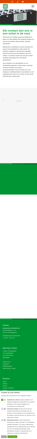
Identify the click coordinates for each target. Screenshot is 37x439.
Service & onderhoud (8, 388)
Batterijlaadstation (7, 366)
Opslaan (4, 436)
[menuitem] (32, 6)
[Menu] (32, 6)
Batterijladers (6, 357)
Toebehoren (6, 364)
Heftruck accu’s (7, 361)
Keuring (5, 390)
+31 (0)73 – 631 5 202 (8, 337)
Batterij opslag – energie (9, 368)
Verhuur (5, 385)
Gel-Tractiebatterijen (8, 353)
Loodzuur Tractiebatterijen (9, 351)
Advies (4, 381)
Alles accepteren (12, 436)
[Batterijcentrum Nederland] (15, 6)
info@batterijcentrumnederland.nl (11, 335)
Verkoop (5, 383)
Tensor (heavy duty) (8, 355)
